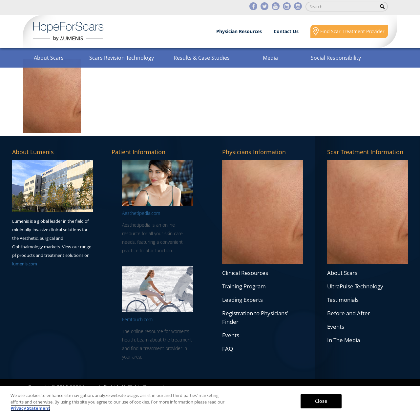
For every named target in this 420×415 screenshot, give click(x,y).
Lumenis (68, 31)
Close (321, 401)
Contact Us (286, 31)
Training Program (244, 286)
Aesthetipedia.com (141, 213)
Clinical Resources (245, 273)
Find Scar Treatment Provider (352, 31)
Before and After (348, 313)
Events (230, 335)
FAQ (227, 348)
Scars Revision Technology (121, 57)
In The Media (343, 340)
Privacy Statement (30, 408)
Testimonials (343, 299)
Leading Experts (242, 299)
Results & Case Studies (202, 57)
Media (270, 57)
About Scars (49, 57)
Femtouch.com (137, 319)
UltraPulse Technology (355, 286)
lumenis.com (24, 264)
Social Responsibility (336, 57)
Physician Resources (239, 31)
